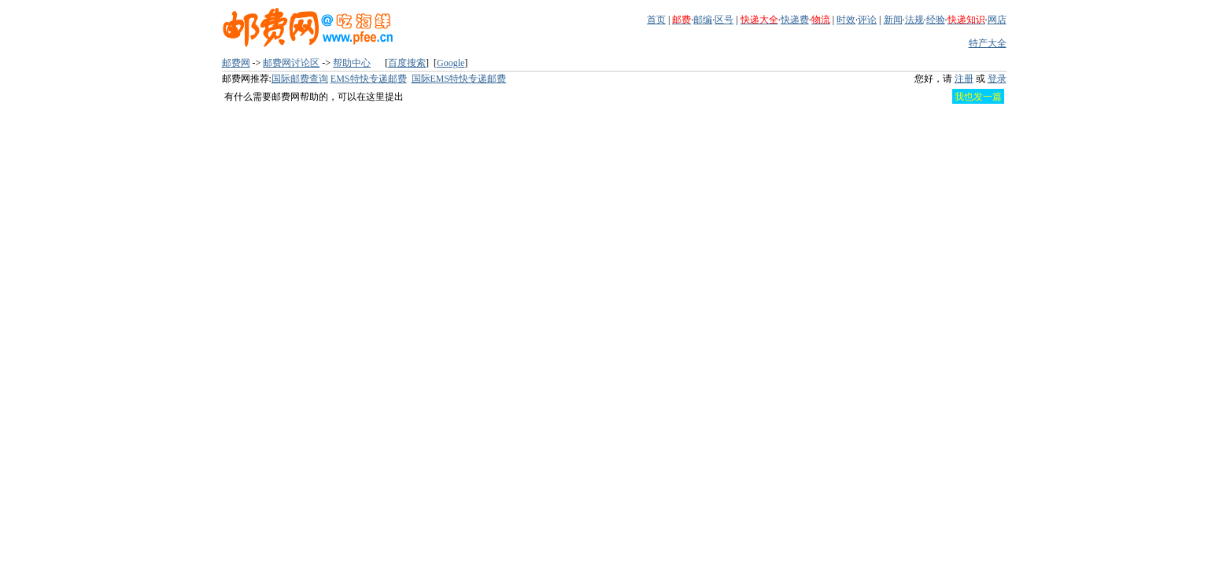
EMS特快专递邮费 (369, 78)
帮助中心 (352, 62)
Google (450, 62)
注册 (964, 78)
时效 (846, 19)
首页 (656, 19)
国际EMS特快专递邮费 (459, 78)
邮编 (702, 19)
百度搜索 (407, 62)
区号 (724, 19)
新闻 (893, 19)
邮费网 (236, 62)
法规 (914, 19)
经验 (935, 19)
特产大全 (988, 43)
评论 (867, 19)
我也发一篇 (978, 96)
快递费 (795, 19)
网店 (997, 19)
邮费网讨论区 (291, 62)
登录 (997, 78)
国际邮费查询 (299, 78)
